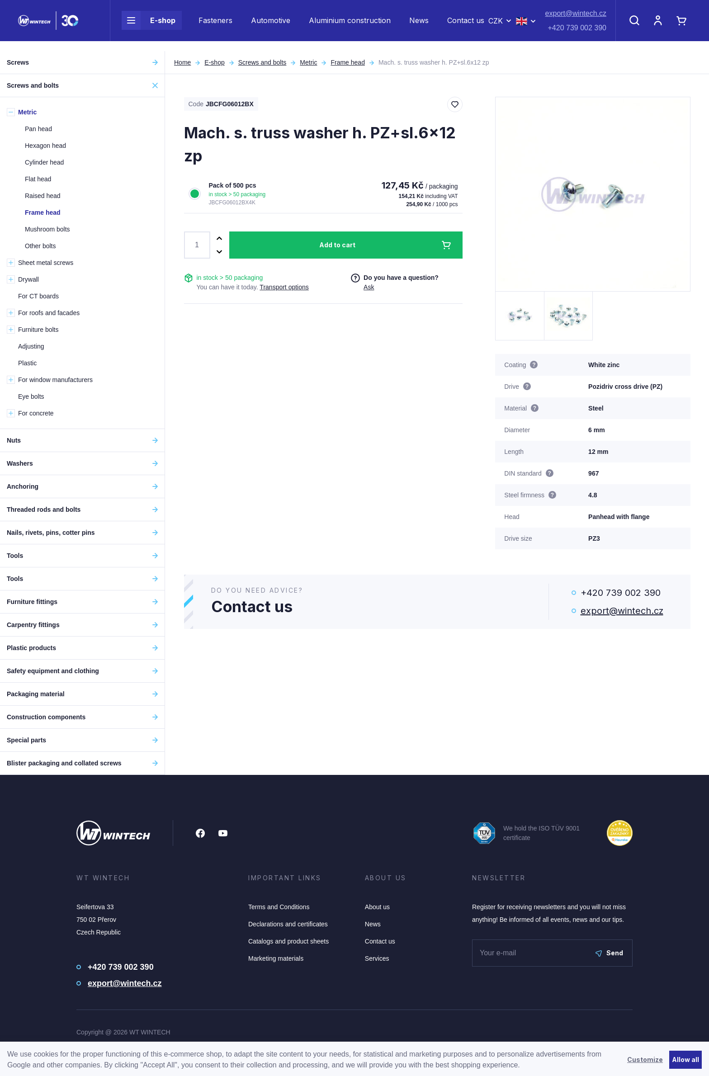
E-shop (148, 25)
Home (182, 62)
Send (609, 953)
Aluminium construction (350, 25)
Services (377, 958)
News (419, 25)
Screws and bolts (262, 62)
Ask (369, 287)
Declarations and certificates (288, 924)
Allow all (685, 1059)
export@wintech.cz (575, 18)
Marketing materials (275, 958)
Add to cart (337, 245)
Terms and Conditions (278, 907)
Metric (308, 62)
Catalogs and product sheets (288, 941)
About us (377, 907)
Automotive (270, 25)
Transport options (284, 287)
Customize (645, 1059)
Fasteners (215, 25)
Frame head (347, 62)
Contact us (465, 25)
